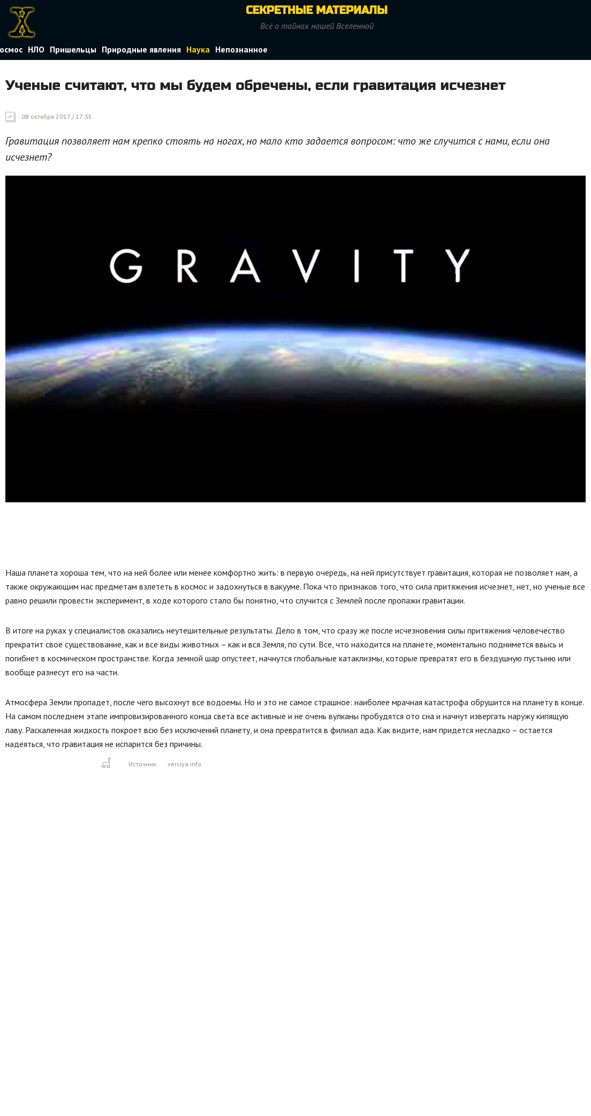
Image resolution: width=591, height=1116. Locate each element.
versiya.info (184, 764)
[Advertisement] (200, 537)
